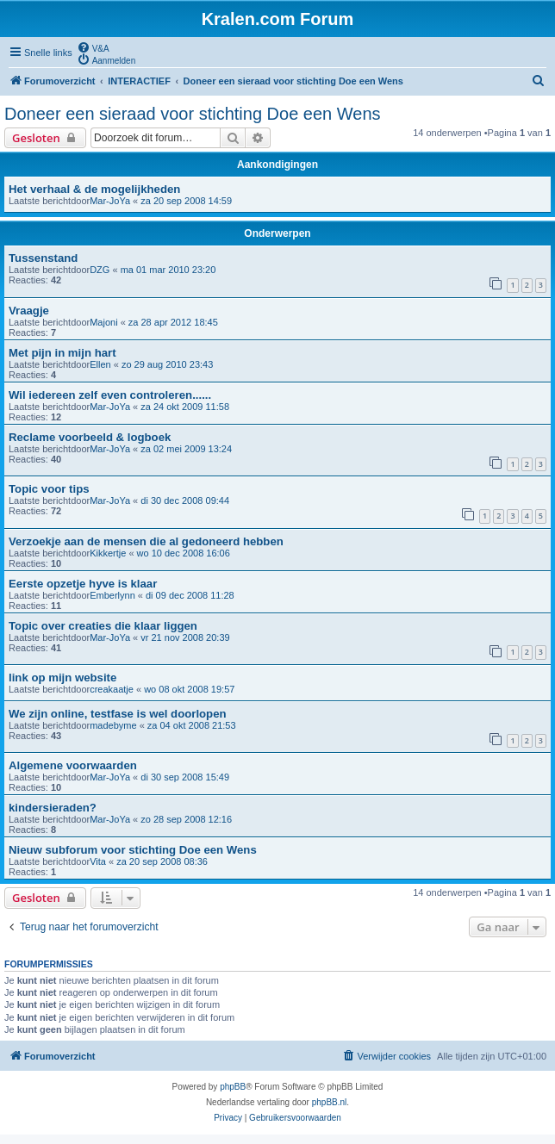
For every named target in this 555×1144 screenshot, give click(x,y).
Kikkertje (108, 553)
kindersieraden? (53, 807)
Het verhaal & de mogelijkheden (94, 189)
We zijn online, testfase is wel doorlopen (118, 713)
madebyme (113, 725)
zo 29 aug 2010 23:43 (167, 364)
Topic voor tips (49, 488)
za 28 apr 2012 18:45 (173, 322)
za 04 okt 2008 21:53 (191, 725)
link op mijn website (62, 677)
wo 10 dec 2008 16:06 (183, 553)
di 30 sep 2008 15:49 (184, 777)
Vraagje (29, 310)
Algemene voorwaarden (73, 765)
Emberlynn (112, 595)
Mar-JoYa (110, 201)
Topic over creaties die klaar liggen (103, 625)
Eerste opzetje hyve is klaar (83, 583)
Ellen (100, 364)
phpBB (233, 1086)
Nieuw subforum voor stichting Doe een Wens (133, 849)
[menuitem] (93, 47)
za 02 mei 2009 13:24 (186, 449)
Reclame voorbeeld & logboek (90, 437)
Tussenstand (43, 258)
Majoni (103, 322)
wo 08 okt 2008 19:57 (189, 689)
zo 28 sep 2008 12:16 (186, 819)
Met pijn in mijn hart (62, 352)
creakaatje (112, 689)
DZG (99, 269)
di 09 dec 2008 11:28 (190, 595)
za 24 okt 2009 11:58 (184, 406)
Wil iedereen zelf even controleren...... (110, 395)
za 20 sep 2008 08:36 (162, 861)
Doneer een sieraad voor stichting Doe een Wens (192, 113)
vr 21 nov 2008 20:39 (184, 637)
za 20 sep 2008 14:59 (186, 201)
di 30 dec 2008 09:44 (184, 500)
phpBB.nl (329, 1102)
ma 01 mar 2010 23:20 (168, 269)
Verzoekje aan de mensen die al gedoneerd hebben (146, 541)
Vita (98, 861)
